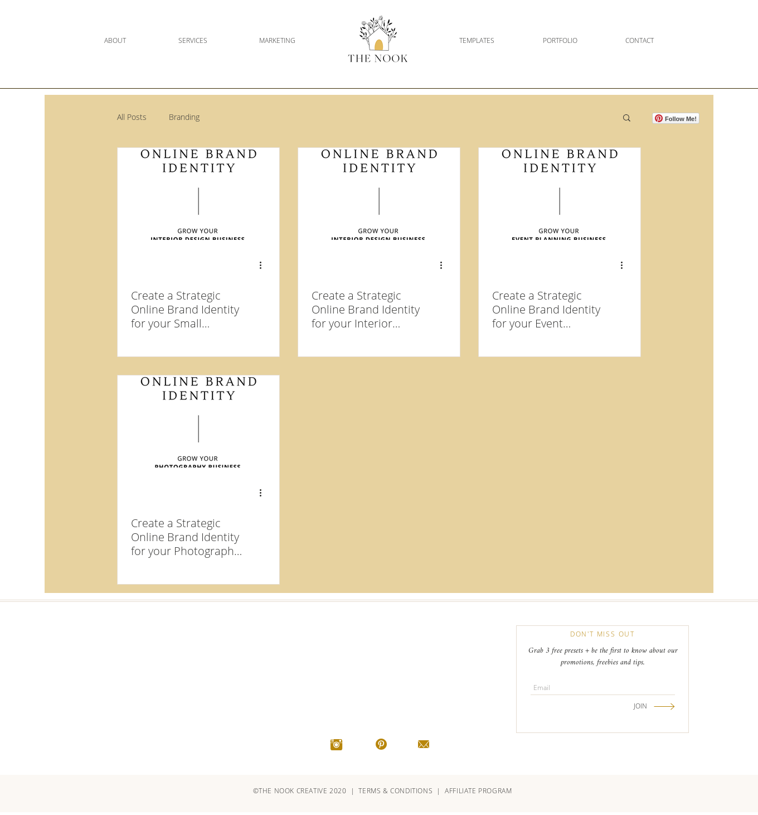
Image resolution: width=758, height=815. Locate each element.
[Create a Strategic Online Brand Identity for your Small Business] (198, 194)
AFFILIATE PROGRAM (478, 790)
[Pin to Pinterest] (239, 159)
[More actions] (264, 265)
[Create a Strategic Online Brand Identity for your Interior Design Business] (379, 194)
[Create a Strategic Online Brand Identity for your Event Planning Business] (559, 194)
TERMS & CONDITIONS (396, 790)
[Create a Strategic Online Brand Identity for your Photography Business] (198, 421)
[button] (626, 118)
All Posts (132, 117)
